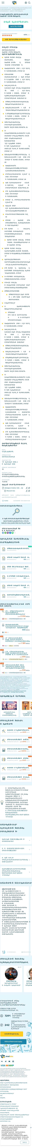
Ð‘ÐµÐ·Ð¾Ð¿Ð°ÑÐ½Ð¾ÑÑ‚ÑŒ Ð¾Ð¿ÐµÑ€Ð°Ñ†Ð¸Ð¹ (14, 1114)
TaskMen (5, 501)
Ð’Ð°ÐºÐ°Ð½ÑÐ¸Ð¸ (5, 1121)
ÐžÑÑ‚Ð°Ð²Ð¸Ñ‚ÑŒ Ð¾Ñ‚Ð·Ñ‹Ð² (16, 39)
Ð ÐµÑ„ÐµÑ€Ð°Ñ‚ (7, 451)
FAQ (1, 1095)
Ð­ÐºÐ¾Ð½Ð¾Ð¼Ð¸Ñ (6, 1087)
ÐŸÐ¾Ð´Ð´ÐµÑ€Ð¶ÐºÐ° (6, 1119)
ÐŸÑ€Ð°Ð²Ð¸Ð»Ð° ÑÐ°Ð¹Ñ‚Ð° (8, 1104)
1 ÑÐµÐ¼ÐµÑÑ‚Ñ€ (9, 462)
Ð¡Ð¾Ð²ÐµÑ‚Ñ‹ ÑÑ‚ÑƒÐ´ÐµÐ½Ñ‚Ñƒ (9, 1085)
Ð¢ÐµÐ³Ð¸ (2, 1097)
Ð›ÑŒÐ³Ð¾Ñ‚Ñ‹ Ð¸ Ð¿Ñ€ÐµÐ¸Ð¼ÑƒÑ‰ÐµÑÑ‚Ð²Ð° (13, 1089)
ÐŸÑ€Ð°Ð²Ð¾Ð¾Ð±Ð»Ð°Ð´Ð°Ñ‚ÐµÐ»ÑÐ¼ (11, 1117)
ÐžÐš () (25, 1142)
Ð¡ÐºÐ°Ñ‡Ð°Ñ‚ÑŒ (16, 26)
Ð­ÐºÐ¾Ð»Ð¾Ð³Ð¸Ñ (9, 457)
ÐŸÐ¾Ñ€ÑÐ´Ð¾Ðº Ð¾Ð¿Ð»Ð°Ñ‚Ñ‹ (9, 1110)
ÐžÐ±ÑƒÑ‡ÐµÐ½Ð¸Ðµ (12, 1034)
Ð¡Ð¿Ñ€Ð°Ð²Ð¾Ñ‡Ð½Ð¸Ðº (7, 1093)
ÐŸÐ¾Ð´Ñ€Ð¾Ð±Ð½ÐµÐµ (13, 1041)
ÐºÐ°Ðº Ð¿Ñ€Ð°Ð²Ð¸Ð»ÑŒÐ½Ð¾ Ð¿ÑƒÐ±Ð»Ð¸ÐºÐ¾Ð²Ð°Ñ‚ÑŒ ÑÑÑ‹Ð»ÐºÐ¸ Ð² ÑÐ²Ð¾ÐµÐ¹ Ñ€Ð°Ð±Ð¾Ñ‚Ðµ (13, 691)
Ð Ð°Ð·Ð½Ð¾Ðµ (4, 1091)
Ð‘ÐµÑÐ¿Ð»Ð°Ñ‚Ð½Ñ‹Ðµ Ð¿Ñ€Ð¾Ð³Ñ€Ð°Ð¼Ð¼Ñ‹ (13, 1082)
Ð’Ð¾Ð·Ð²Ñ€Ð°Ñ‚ (4, 1112)
